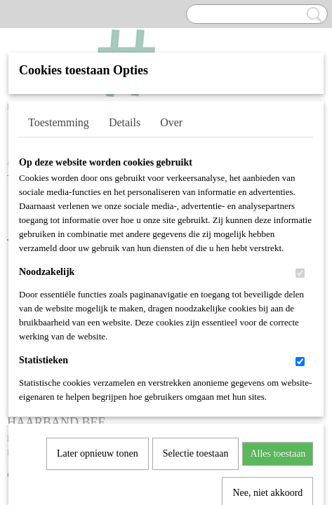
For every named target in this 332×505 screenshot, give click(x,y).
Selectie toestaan (196, 309)
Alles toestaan (277, 309)
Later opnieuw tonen (97, 309)
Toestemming (58, 122)
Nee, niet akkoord (267, 349)
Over (171, 122)
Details (124, 122)
